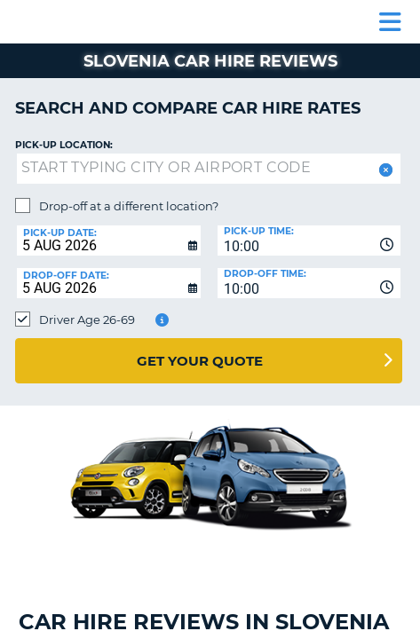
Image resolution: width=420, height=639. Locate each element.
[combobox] (309, 240)
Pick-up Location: (64, 145)
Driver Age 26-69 (87, 319)
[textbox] (208, 168)
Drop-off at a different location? (128, 206)
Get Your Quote (200, 360)
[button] (384, 170)
